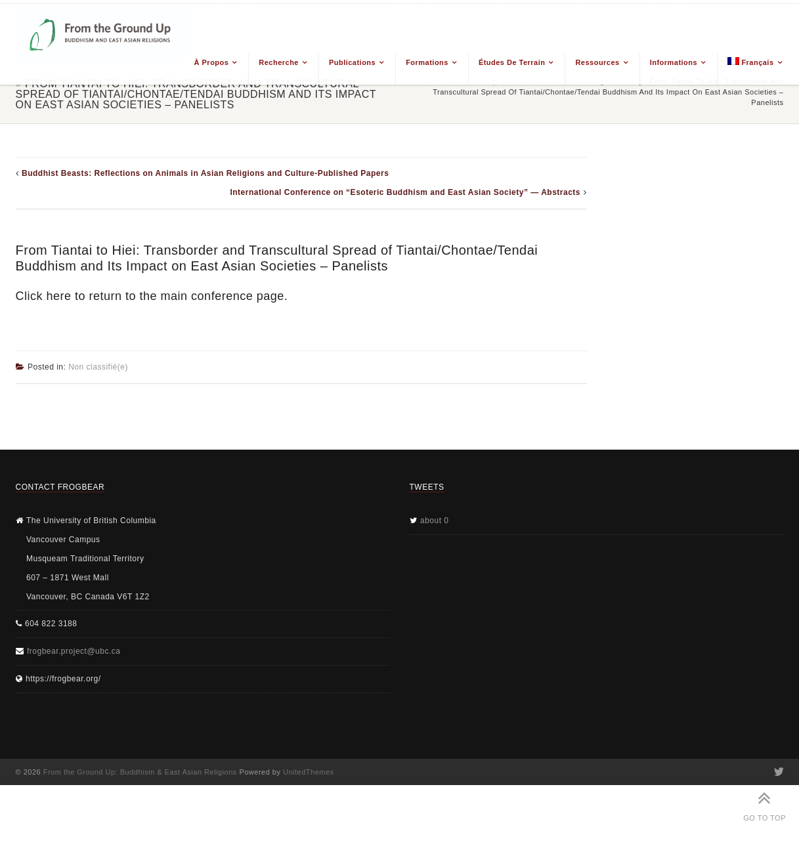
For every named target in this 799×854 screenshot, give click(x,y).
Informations (673, 62)
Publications (352, 62)
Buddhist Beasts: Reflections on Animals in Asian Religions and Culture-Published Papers (205, 173)
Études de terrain (512, 62)
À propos (211, 62)
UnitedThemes (308, 772)
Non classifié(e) (98, 367)
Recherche (279, 62)
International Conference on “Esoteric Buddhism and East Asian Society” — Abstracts (405, 192)
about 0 (434, 520)
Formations (427, 62)
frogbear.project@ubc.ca (73, 651)
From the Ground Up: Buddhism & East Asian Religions (140, 772)
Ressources (597, 62)
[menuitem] (750, 69)
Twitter (778, 772)
